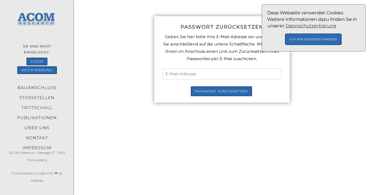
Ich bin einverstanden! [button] (313, 39)
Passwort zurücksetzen (221, 91)
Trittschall (37, 107)
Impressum (36, 147)
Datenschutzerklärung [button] (311, 25)
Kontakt (37, 137)
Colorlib (37, 180)
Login (37, 61)
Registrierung (37, 70)
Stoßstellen (37, 97)
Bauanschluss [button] (37, 87)
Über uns (37, 127)
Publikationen (37, 117)
